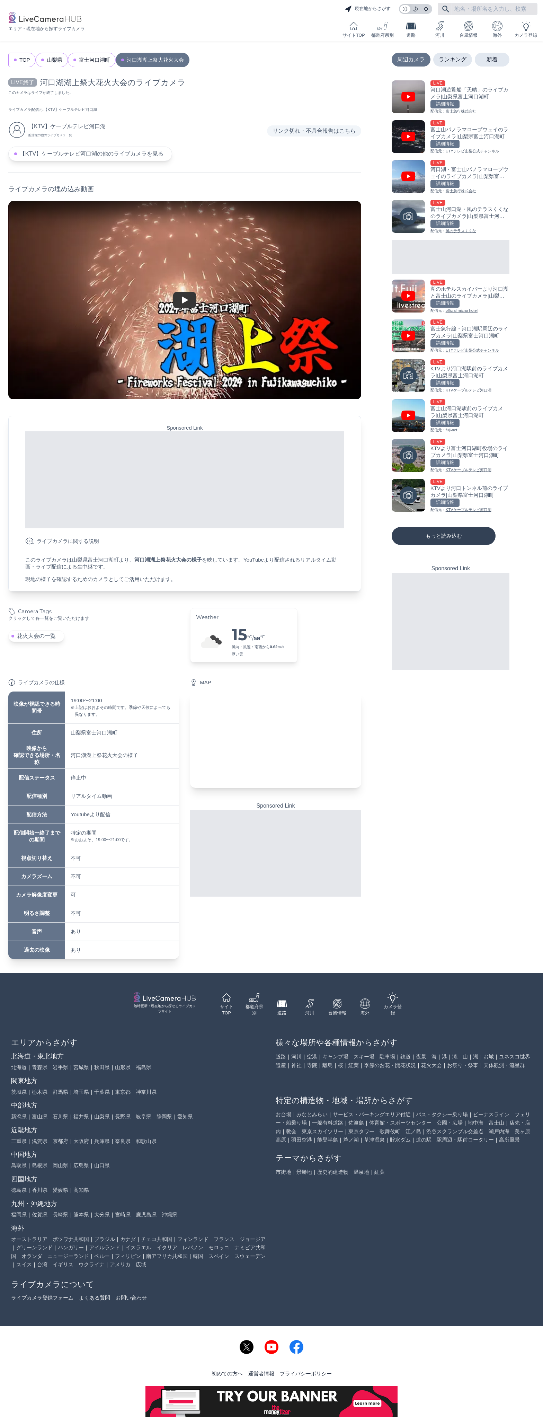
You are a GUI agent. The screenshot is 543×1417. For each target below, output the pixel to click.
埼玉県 (81, 1092)
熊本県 (81, 1214)
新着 (492, 59)
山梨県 (54, 60)
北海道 (19, 1067)
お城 (488, 1056)
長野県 (123, 1116)
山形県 (123, 1067)
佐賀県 (39, 1214)
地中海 (475, 1123)
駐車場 (387, 1056)
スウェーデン (250, 1256)
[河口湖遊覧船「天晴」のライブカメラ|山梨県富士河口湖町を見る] (450, 97)
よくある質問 (94, 1298)
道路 (411, 29)
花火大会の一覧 (36, 636)
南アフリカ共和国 (167, 1256)
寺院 (312, 1065)
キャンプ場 (335, 1056)
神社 (296, 1065)
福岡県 (19, 1214)
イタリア (167, 1247)
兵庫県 (102, 1141)
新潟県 (19, 1116)
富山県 (39, 1116)
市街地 (283, 1172)
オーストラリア (29, 1239)
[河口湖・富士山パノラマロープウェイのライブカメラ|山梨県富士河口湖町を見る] (450, 177)
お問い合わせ (131, 1298)
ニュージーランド (68, 1256)
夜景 (421, 1056)
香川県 (39, 1190)
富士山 (496, 1123)
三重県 (19, 1141)
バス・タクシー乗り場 (442, 1114)
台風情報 (469, 29)
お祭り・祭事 (462, 1065)
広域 (141, 1264)
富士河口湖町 (94, 60)
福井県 (81, 1116)
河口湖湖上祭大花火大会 (155, 60)
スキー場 (364, 1056)
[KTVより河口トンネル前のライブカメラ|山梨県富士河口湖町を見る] (450, 496)
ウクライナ (92, 1264)
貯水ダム (400, 1140)
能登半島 (327, 1140)
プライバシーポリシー (306, 1373)
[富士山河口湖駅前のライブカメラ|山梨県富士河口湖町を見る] (450, 416)
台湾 (42, 1264)
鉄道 (405, 1056)
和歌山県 (146, 1141)
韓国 (198, 1256)
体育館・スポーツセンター (400, 1123)
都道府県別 (382, 29)
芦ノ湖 (351, 1140)
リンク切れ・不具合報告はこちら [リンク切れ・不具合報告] (314, 131)
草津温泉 (374, 1140)
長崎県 (60, 1214)
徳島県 (19, 1190)
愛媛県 (60, 1190)
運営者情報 (261, 1373)
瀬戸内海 (499, 1131)
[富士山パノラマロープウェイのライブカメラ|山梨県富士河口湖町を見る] (450, 137)
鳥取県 (19, 1165)
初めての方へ (227, 1373)
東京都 (123, 1092)
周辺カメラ (411, 59)
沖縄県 (169, 1214)
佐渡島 (356, 1123)
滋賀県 (39, 1141)
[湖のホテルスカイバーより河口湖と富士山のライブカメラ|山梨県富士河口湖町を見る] (450, 297)
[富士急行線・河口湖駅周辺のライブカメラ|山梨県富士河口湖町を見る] (450, 336)
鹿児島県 (146, 1214)
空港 (312, 1056)
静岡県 (164, 1116)
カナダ (128, 1239)
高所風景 (509, 1140)
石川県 (60, 1116)
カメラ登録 (526, 29)
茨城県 (19, 1092)
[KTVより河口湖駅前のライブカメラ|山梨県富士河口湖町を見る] (450, 376)
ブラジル (104, 1239)
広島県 (81, 1165)
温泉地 (361, 1172)
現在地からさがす (368, 9)
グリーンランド (34, 1247)
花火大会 (431, 1065)
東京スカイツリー (322, 1131)
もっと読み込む (444, 536)
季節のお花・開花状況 (390, 1065)
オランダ (31, 1256)
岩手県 (60, 1067)
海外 (497, 29)
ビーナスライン (491, 1114)
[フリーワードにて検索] (445, 9)
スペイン (218, 1256)
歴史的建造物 (332, 1172)
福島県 (143, 1067)
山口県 (102, 1165)
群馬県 (60, 1092)
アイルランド (104, 1247)
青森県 (39, 1067)
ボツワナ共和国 (71, 1239)
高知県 (81, 1190)
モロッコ (218, 1247)
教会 (291, 1131)
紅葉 (353, 1065)
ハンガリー (71, 1247)
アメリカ (120, 1264)
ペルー (102, 1256)
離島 (327, 1065)
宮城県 (81, 1067)
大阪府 (81, 1141)
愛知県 (185, 1116)
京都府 (60, 1141)
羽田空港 (301, 1140)
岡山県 (60, 1165)
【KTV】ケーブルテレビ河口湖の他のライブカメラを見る (91, 154)
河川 (440, 29)
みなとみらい (312, 1114)
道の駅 (423, 1140)
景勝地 (304, 1172)
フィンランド (192, 1239)
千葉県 (102, 1092)
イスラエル (138, 1247)
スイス (24, 1264)
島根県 (39, 1165)
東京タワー (361, 1131)
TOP (24, 60)
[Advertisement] (184, 479)
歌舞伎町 (390, 1131)
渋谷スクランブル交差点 (454, 1131)
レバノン (193, 1247)
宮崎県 (123, 1214)
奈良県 (123, 1141)
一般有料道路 (327, 1123)
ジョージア (253, 1239)
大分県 (102, 1214)
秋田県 (102, 1067)
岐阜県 (143, 1116)
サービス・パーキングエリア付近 (372, 1114)
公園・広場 (450, 1123)
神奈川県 (146, 1092)
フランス (224, 1239)
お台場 (283, 1114)
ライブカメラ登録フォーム (42, 1298)
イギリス (63, 1264)
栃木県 (39, 1092)
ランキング (452, 59)
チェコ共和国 (156, 1239)
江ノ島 (413, 1131)
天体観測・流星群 (504, 1065)
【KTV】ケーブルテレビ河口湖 (70, 109)
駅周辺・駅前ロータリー (465, 1140)
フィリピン (128, 1256)
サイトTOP (353, 29)
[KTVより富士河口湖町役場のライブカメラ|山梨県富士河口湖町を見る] (450, 456)
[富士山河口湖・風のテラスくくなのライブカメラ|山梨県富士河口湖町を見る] (450, 217)
